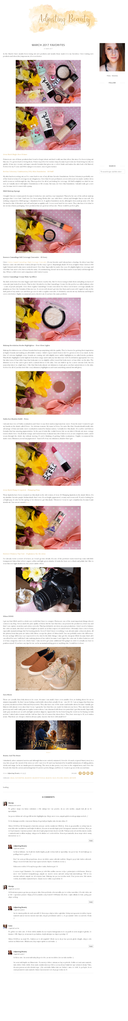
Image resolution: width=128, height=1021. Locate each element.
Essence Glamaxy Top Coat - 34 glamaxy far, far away (24, 554)
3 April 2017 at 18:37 (18, 954)
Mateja (11, 803)
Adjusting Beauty (20, 846)
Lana (10, 926)
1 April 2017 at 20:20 (14, 889)
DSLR (12, 778)
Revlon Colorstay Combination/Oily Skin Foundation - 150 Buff (28, 171)
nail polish (57, 778)
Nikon (66, 778)
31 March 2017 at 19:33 (14, 805)
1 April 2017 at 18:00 (18, 848)
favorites (19, 778)
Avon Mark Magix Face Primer (15, 154)
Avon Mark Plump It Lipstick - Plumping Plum (21, 490)
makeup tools (38, 778)
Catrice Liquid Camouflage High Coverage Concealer (27, 262)
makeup (28, 778)
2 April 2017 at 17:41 (13, 928)
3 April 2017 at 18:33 (18, 910)
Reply (91, 840)
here (27, 502)
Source (48, 752)
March (49, 778)
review (73, 778)
